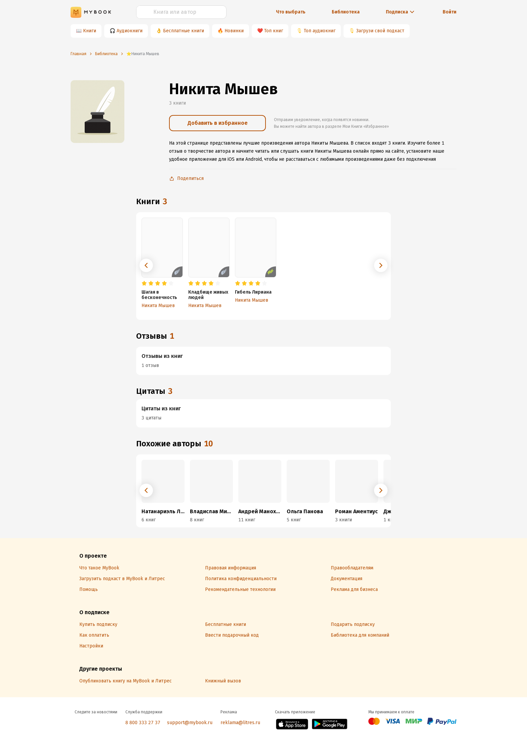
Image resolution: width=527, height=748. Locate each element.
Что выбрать (291, 12)
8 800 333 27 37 (142, 722)
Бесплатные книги (183, 31)
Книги (89, 31)
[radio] (144, 283)
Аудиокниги (130, 31)
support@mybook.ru (189, 722)
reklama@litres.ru (240, 722)
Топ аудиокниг (319, 31)
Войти (449, 12)
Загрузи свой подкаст (380, 31)
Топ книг (273, 31)
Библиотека (346, 12)
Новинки (234, 31)
